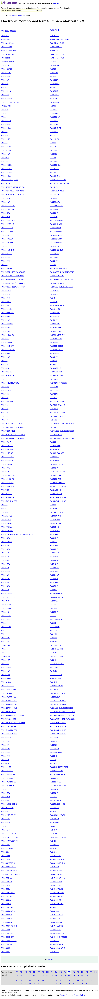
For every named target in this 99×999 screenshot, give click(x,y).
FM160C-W (54, 353)
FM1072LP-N (55, 91)
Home (3, 15)
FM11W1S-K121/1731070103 (12, 195)
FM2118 (4, 634)
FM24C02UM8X (7, 896)
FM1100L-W (6, 121)
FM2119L (53, 638)
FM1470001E (6, 309)
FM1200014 (5, 198)
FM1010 (53, 69)
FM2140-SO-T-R (56, 649)
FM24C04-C (54, 941)
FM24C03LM (6, 900)
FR (91, 972)
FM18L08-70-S (55, 479)
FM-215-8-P (5, 675)
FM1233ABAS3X (56, 224)
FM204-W (5, 568)
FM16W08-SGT (56, 372)
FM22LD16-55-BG (8, 786)
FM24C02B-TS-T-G (8, 867)
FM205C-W (5, 571)
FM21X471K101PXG (9, 734)
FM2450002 (5, 845)
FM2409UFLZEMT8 (57, 815)
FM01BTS (5, 36)
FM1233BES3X (7, 235)
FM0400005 (5, 39)
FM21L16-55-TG (7, 686)
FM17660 (4, 420)
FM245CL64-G (7, 848)
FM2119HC (5, 638)
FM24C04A (54, 911)
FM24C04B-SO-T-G (9, 941)
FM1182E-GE (6, 169)
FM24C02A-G (55, 856)
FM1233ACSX (55, 228)
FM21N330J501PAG (9, 704)
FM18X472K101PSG (58, 501)
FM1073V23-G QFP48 (10, 102)
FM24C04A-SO (7, 922)
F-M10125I (54, 73)
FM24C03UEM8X (57, 904)
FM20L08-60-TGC (8, 597)
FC (25, 972)
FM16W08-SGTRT (57, 376)
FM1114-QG (6, 150)
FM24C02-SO (55, 885)
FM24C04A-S (55, 918)
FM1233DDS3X (7, 239)
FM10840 (4, 110)
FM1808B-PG (55, 460)
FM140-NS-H (6, 302)
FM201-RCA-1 (6, 542)
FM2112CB (5, 619)
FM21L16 (53, 682)
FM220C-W (54, 749)
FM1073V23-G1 (56, 102)
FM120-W (53, 217)
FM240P (4, 826)
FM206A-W (54, 575)
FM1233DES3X (56, 239)
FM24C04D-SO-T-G (57, 948)
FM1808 (53, 442)
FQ (87, 972)
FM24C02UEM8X (57, 889)
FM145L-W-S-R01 (57, 305)
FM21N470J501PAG (58, 704)
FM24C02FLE (6, 878)
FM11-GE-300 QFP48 (9, 180)
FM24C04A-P (6, 918)
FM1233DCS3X (56, 235)
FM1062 (53, 87)
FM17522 (4, 405)
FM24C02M (5, 885)
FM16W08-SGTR (8, 376)
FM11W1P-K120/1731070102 (12, 191)
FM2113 (4, 623)
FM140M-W (5, 298)
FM (69, 972)
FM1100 (4, 117)
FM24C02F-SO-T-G (57, 878)
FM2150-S (54, 667)
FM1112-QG (6, 146)
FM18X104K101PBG (58, 497)
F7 (78, 975)
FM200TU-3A (6, 527)
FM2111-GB (6, 616)
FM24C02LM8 (6, 882)
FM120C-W (5, 213)
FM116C (4, 161)
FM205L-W (54, 571)
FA (17, 972)
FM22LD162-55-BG (8, 782)
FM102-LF (5, 80)
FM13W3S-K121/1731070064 (61, 279)
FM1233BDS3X (56, 231)
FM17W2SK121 (56, 435)
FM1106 (4, 132)
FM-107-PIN (6, 106)
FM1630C (5, 364)
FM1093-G (5, 113)
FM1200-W (5, 202)
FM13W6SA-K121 (57, 283)
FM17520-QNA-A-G (57, 401)
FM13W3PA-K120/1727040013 (62, 272)
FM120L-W (54, 213)
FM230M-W (5, 797)
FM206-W (5, 582)
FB (21, 972)
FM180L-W (54, 468)
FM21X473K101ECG (58, 734)
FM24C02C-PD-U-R (9, 870)
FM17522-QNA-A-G (57, 405)
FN (74, 972)
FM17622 (4, 416)
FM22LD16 (54, 778)
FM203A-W (54, 553)
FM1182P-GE (6, 172)
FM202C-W (5, 549)
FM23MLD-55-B (7, 808)
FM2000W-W (6, 520)
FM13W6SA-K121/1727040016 (13, 287)
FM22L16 (53, 763)
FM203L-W (54, 557)
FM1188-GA (6, 176)
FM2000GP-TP (56, 516)
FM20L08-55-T (7, 593)
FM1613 (4, 361)
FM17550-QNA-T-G (57, 412)
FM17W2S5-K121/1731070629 (62, 431)
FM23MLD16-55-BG (9, 804)
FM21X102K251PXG (58, 723)
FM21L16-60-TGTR (8, 689)
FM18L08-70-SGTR (57, 483)
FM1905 (4, 505)
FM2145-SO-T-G (56, 656)
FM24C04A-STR (56, 926)
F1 (52, 975)
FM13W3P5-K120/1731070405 (13, 272)
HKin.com (56, 3)
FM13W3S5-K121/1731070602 (13, 279)
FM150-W (53, 320)
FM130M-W (5, 261)
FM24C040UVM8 (8, 911)
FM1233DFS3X (7, 243)
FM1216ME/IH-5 (7, 224)
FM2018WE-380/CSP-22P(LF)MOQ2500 (17, 534)
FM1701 (4, 379)
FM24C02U (5, 889)
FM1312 (4, 265)
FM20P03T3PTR (56, 597)
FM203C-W (5, 557)
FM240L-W (5, 822)
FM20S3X (54, 601)
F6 (74, 975)
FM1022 (53, 76)
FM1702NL (54, 379)
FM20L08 (53, 590)
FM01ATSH (54, 30)
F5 (69, 975)
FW (30, 975)
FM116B (53, 158)
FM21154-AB (6, 627)
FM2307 (4, 789)
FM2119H (53, 634)
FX (34, 975)
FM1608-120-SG (7, 335)
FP (82, 972)
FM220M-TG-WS (56, 752)
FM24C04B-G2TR (57, 933)
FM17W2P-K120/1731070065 (12, 427)
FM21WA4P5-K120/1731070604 (62, 712)
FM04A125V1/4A (7, 43)
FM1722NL (54, 394)
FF (39, 972)
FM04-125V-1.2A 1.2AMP (60, 39)
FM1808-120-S (7, 446)
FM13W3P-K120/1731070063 (12, 276)
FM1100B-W (55, 117)
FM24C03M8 (6, 904)
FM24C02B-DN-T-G (57, 859)
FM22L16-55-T (7, 771)
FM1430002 (5, 305)
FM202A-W (54, 545)
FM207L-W (54, 586)
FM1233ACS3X (7, 228)
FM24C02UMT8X (56, 896)
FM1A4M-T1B (6, 516)
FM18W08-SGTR (8, 497)
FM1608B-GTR (56, 339)
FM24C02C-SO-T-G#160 (10, 874)
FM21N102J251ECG (9, 701)
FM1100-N (54, 121)
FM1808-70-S (55, 449)
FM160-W (53, 357)
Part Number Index (14, 15)
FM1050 (4, 87)
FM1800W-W (6, 442)
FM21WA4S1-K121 (8, 719)
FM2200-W (5, 741)
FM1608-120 (6, 327)
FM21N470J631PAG (9, 708)
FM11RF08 (54, 187)
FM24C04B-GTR (7, 937)
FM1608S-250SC (56, 350)
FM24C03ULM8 (7, 907)
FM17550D (54, 409)
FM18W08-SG (6, 494)
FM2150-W (5, 671)
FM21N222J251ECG (58, 701)
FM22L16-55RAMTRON (59, 767)
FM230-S (53, 797)
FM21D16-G (6, 682)
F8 (82, 975)
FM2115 (53, 623)
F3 (61, 975)
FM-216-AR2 (6, 678)
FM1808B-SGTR (56, 464)
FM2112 (53, 616)
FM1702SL (54, 387)
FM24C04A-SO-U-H (9, 926)
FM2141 (4, 653)
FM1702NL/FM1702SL (10, 383)
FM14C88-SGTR (7, 313)
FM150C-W (54, 316)
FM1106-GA (6, 135)
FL (65, 972)
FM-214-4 (53, 653)
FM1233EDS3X (56, 243)
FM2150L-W (6, 667)
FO (78, 972)
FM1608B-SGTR (7, 346)
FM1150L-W (54, 150)
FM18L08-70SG (7, 483)
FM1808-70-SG (7, 453)
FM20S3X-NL (6, 605)
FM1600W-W (55, 324)
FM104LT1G (55, 84)
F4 (65, 975)
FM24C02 (53, 852)
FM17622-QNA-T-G (57, 416)
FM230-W (5, 800)
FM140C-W (5, 294)
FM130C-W (5, 257)
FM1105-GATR (56, 128)
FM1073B (5, 95)
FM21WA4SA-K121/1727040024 (62, 719)
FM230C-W (5, 793)
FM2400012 (5, 811)
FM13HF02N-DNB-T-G (59, 268)
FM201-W (5, 545)
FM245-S (53, 848)
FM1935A (53, 508)
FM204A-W (54, 560)
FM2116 (4, 630)
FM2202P (53, 745)
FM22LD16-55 (55, 782)
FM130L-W (54, 257)
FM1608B (5, 339)
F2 (56, 975)
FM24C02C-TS (56, 874)
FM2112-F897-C (56, 619)
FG (43, 972)
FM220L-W (5, 752)
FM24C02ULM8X (8, 893)
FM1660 (53, 364)
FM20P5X (5, 601)
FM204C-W (5, 564)
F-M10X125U (55, 113)
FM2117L (53, 630)
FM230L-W (54, 793)
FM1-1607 (5, 158)
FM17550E (5, 412)
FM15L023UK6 (7, 324)
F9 (87, 975)
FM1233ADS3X (7, 231)
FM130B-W (54, 254)
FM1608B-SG (55, 342)
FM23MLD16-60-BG (58, 804)
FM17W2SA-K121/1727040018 (13, 435)
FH (47, 972)
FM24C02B (5, 859)
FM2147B (5, 664)
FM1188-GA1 (55, 176)
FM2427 (53, 841)
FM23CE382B (55, 800)
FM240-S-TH (6, 830)
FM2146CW (5, 660)
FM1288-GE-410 (56, 250)
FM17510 (4, 398)
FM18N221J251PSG (58, 486)
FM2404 (53, 811)
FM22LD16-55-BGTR (58, 786)
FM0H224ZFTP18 (57, 58)
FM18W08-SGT (56, 494)
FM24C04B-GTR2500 (58, 937)
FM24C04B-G (55, 930)
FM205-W (5, 575)
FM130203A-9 (6, 254)
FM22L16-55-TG (56, 771)
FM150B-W (5, 316)
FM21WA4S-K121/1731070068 (13, 723)
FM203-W (5, 560)
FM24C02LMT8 (56, 882)
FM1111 (4, 143)
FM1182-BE (54, 161)
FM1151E (53, 154)
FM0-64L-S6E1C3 (57, 43)
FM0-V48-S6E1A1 (8, 62)
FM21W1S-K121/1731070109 (61, 708)
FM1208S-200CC (8, 206)
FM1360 (53, 265)
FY (39, 975)
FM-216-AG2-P (56, 675)
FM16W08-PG (55, 368)
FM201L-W (54, 538)
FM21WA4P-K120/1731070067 (62, 715)
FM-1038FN (54, 80)
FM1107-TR (5, 139)
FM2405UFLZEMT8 (9, 815)
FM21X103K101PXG (58, 726)
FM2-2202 (5, 763)
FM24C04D (5, 948)
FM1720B (5, 394)
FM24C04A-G (6, 915)
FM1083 (53, 106)
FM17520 (53, 398)
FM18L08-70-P (55, 475)
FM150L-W (5, 320)
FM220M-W (5, 756)
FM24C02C (54, 867)
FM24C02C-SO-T (57, 870)
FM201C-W (5, 538)
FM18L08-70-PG (7, 479)
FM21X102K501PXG (9, 726)
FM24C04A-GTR (56, 915)
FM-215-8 (53, 671)
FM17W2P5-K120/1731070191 (62, 424)
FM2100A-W (6, 608)
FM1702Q (5, 387)
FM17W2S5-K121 (8, 431)
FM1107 (53, 135)
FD (30, 972)
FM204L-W (54, 564)
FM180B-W (5, 468)
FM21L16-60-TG (56, 686)
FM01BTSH (54, 36)
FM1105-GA (6, 128)
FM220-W (5, 760)
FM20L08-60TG (56, 593)
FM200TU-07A (55, 523)
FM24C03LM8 (55, 900)
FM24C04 (53, 907)
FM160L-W (5, 357)
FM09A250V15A (7, 54)
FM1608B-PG (6, 342)
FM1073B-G (54, 95)
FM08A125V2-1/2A (8, 50)
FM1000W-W (6, 65)
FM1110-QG (55, 139)
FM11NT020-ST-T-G (58, 180)
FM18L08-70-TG (7, 486)
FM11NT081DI (6, 183)
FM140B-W (54, 291)
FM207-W (5, 590)
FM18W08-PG (55, 490)
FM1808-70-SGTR (57, 453)
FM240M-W (54, 822)
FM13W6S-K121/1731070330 (61, 287)
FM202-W (5, 553)
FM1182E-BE (6, 165)
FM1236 (4, 246)
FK (60, 972)
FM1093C (53, 110)
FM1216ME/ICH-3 (8, 220)
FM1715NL (54, 390)
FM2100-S (5, 612)
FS (95, 972)
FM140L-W (54, 294)
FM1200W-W (55, 202)
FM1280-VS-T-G (7, 250)
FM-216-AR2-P (56, 678)
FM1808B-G (54, 457)
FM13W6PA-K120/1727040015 (13, 283)
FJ (56, 972)
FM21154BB (55, 627)
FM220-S (53, 756)
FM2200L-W (6, 737)
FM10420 (4, 84)
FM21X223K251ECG (58, 730)
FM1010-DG (6, 73)
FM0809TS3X (6, 47)
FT (17, 975)
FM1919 (4, 508)
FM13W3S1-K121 (57, 276)
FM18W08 (5, 490)
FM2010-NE (54, 527)
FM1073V (53, 98)
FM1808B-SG (6, 464)
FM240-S (53, 826)
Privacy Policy (79, 995)
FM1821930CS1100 (57, 472)
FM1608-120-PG (7, 331)
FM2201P (5, 745)
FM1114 (53, 146)
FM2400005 (54, 808)
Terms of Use (65, 995)
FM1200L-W (54, 198)
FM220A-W (5, 749)
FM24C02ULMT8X (57, 893)
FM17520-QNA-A (8, 401)
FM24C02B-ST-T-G (57, 863)
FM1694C (5, 368)
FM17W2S (54, 427)
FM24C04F (5, 952)
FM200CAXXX (6, 523)
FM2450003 (54, 845)
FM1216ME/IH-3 (56, 220)
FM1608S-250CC (8, 350)
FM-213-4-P (5, 645)
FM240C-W (54, 819)
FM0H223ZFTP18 (57, 54)
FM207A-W (54, 582)
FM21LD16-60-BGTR (58, 693)
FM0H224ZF (6, 58)
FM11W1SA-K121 (57, 191)
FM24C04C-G (6, 944)
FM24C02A (5, 856)
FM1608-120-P (55, 327)
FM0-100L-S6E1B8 (8, 31)
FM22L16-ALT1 (7, 778)
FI (52, 972)
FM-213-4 (53, 641)
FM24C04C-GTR (56, 944)
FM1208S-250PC (8, 209)
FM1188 (53, 172)
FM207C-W (5, 586)
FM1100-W (5, 124)
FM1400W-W (6, 291)
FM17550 (4, 409)
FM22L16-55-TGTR (57, 774)
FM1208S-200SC (56, 206)
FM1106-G (54, 132)
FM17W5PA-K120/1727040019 (62, 438)
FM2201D (53, 741)
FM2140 (4, 649)
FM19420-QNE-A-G (57, 512)
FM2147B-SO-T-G (57, 664)
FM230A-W (54, 789)
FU (21, 975)
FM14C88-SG (55, 309)
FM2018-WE (55, 531)
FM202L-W (54, 549)
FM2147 (53, 660)
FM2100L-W (54, 608)
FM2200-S (54, 737)
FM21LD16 (54, 689)
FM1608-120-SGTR (57, 335)
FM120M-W (5, 217)
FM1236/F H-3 (55, 246)
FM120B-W (54, 209)
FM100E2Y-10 (6, 69)
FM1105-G (54, 124)
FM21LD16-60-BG (8, 693)
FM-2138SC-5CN (56, 645)
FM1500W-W (55, 313)
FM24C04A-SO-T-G (57, 922)
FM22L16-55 (6, 767)
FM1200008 (54, 195)
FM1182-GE (54, 169)
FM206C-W (5, 579)
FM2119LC (5, 641)
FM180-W (5, 472)
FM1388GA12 (6, 268)
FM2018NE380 (7, 531)
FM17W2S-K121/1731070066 (12, 438)
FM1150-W (5, 154)
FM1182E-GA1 (55, 165)
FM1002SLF (54, 65)
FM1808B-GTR (7, 460)
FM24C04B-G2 (7, 933)
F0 (47, 975)
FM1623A (53, 361)
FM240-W (53, 830)
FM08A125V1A (56, 47)
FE (34, 972)
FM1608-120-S (55, 331)
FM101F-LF (5, 76)
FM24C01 (5, 852)
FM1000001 (54, 62)
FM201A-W (54, 534)
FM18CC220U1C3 (8, 475)
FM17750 (53, 420)
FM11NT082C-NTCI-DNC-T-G (13, 187)
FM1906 (53, 505)
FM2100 (53, 605)
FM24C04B (5, 930)
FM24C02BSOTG (8, 863)
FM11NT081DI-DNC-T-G (59, 183)
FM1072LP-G (6, 91)
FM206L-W (54, 579)
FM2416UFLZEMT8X (58, 837)
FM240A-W (5, 819)
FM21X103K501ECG (9, 730)
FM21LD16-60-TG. (8, 697)
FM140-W (53, 302)
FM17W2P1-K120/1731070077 (13, 424)
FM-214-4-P (5, 656)
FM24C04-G (54, 952)
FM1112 (53, 143)
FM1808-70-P (55, 446)
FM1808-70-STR (7, 457)
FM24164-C (54, 834)
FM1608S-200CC (56, 346)
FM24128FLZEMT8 (8, 834)
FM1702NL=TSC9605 (58, 383)
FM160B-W (5, 353)
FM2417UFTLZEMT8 (9, 841)
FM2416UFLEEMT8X (9, 837)
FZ (43, 975)
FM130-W (53, 261)
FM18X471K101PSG (9, 501)
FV (25, 975)
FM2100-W (54, 612)
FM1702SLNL (6, 390)
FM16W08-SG (6, 372)
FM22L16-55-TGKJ (8, 774)
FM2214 (53, 760)
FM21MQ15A (55, 697)
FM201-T (53, 542)
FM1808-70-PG (7, 449)
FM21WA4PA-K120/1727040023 (13, 715)
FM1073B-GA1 (7, 98)
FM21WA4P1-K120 (8, 712)
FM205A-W (54, 568)
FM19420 (4, 512)
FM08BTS (54, 50)
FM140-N (53, 298)
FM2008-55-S (55, 520)
